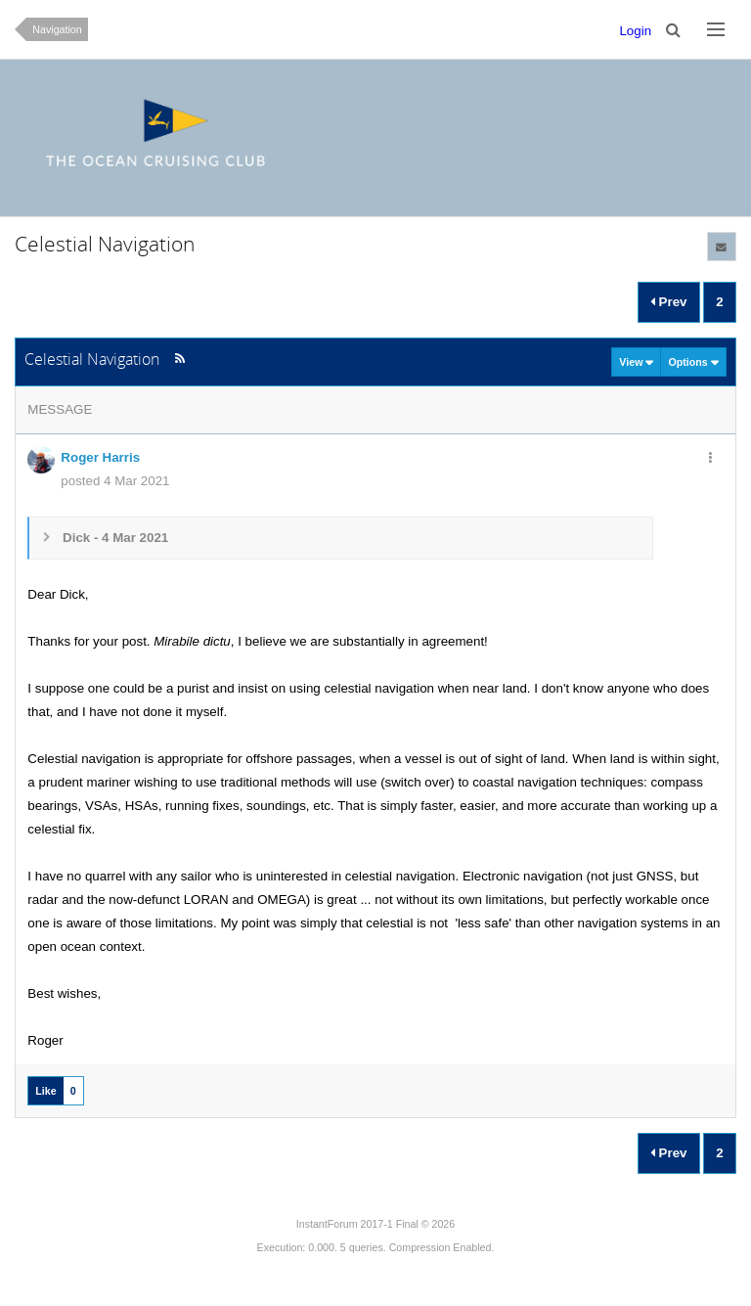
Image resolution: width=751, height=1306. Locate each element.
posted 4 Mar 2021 (115, 480)
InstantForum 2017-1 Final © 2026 (375, 1224)
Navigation (56, 29)
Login (635, 30)
